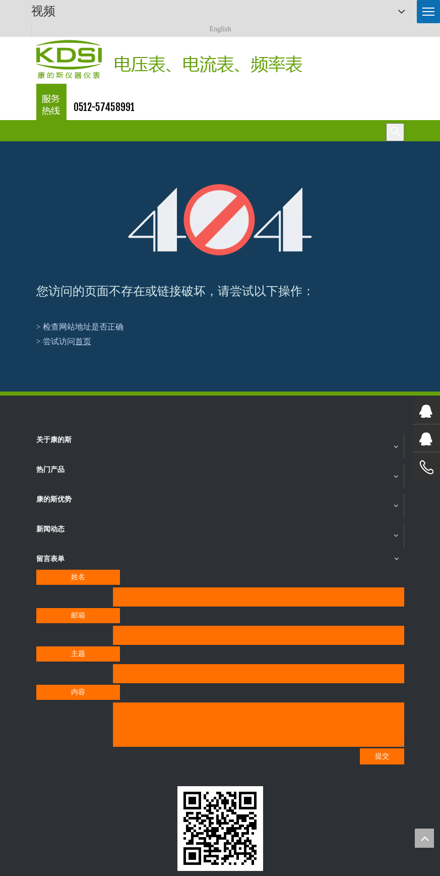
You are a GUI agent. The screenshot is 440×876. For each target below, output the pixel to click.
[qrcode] (220, 828)
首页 (83, 341)
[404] (220, 219)
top (424, 838)
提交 (382, 756)
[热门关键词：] (395, 132)
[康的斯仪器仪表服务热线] (51, 102)
